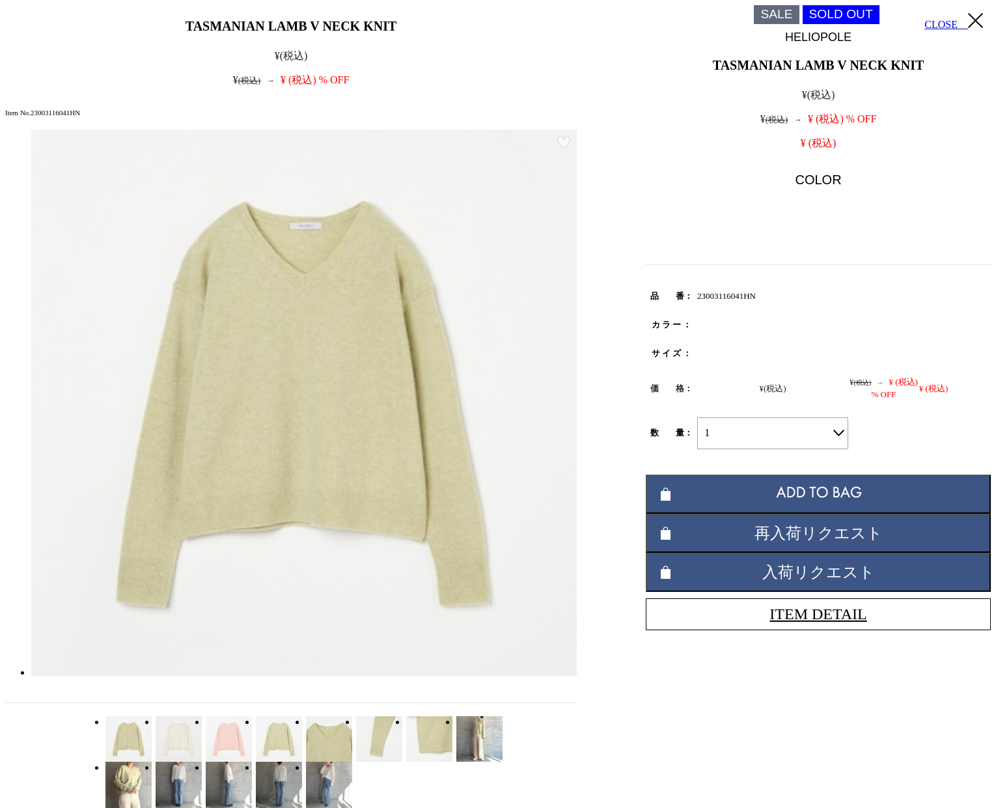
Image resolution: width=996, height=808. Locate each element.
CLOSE (953, 21)
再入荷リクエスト (818, 533)
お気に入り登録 (563, 142)
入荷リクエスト (818, 572)
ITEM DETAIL (817, 614)
